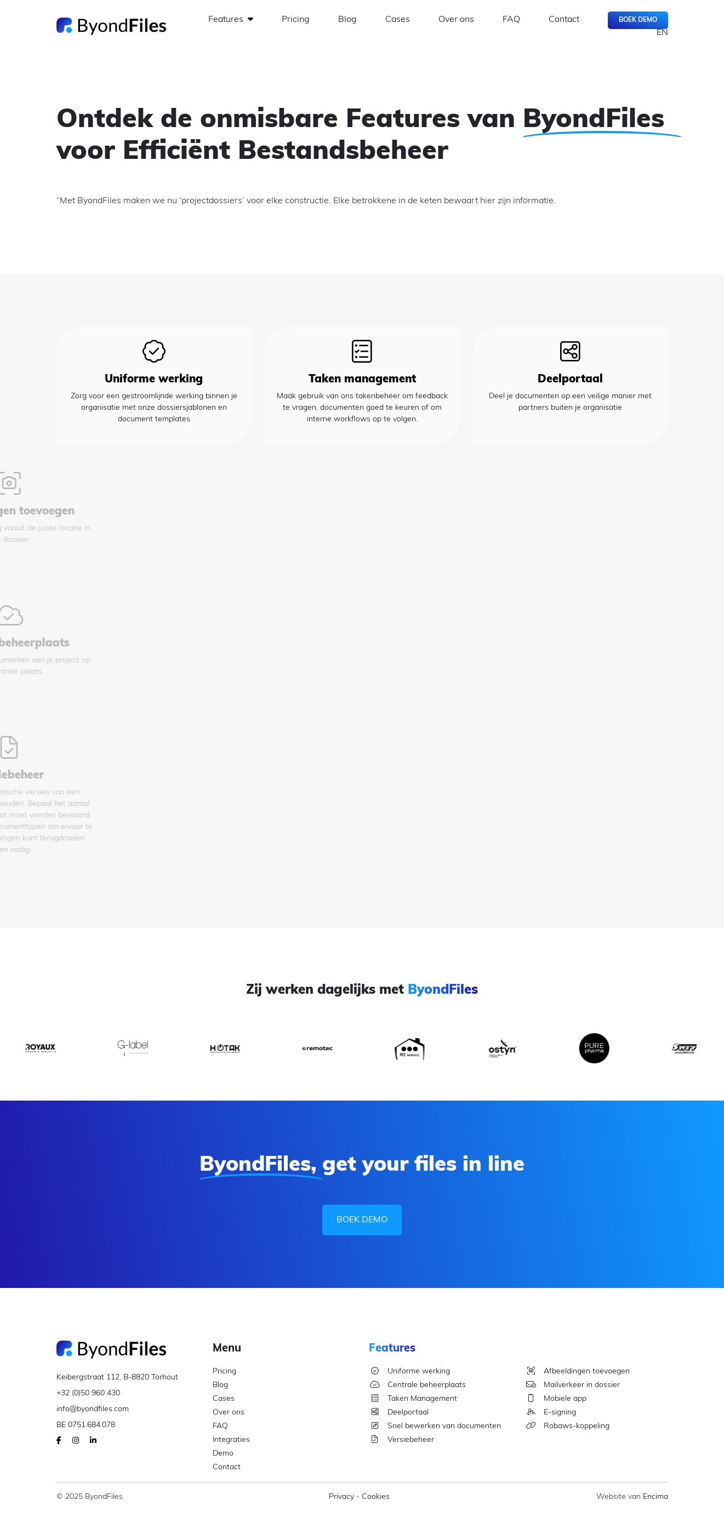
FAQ (511, 19)
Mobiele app (555, 1399)
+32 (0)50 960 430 (88, 1393)
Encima (655, 1497)
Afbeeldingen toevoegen (577, 1371)
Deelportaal (399, 1412)
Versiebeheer (401, 1440)
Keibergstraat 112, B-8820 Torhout (117, 1377)
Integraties (231, 1440)
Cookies (376, 1497)
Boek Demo (638, 20)
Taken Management (413, 1399)
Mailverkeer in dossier (572, 1385)
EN (662, 32)
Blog (347, 19)
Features (230, 19)
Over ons (456, 19)
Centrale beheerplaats (417, 1385)
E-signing (550, 1412)
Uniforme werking (409, 1371)
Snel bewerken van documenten (435, 1426)
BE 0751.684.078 (85, 1425)
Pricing (296, 19)
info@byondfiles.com (92, 1409)
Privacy (341, 1497)
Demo (223, 1454)
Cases (397, 19)
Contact (564, 19)
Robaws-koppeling (567, 1426)
